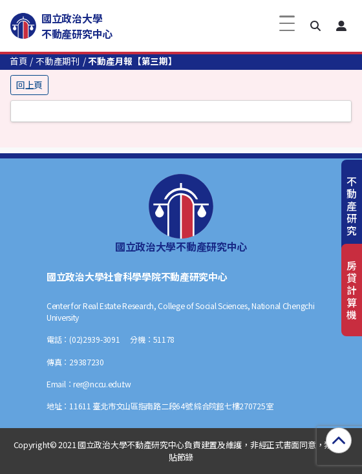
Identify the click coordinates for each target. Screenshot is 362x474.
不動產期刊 (58, 60)
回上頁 (29, 84)
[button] (315, 26)
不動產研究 (351, 206)
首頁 (18, 60)
